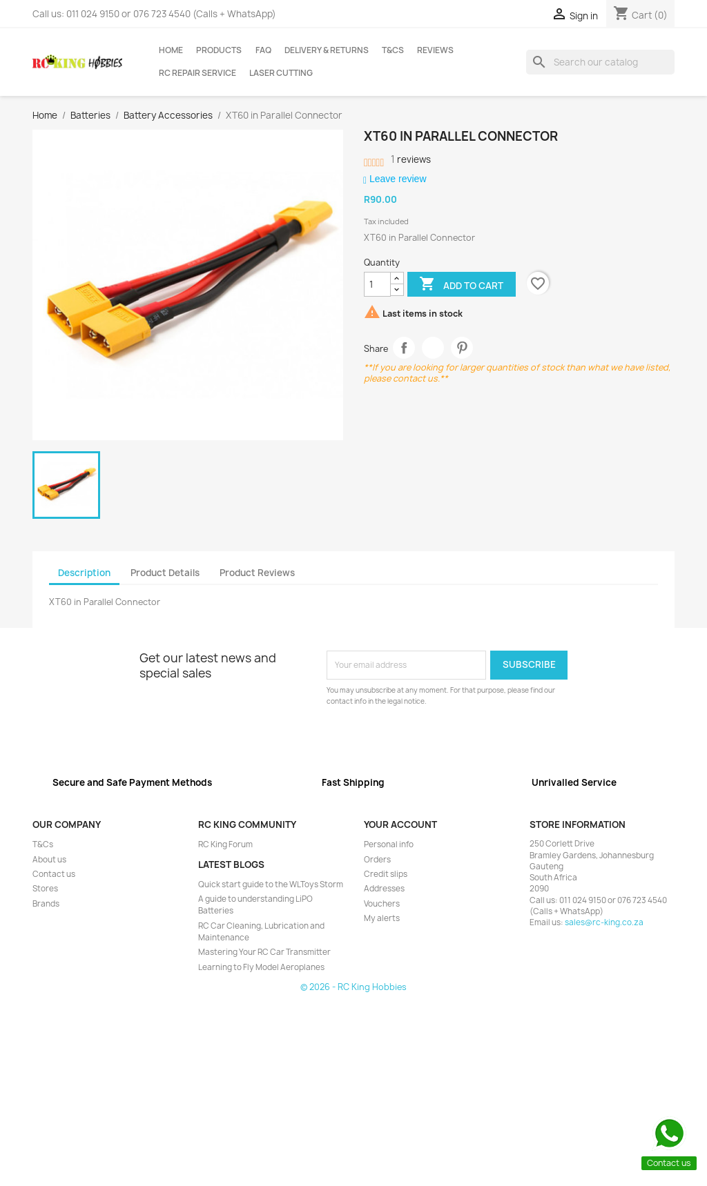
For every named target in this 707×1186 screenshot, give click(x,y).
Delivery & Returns (326, 50)
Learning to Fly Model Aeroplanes (261, 967)
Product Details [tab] (165, 572)
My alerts (382, 918)
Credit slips (385, 874)
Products (219, 50)
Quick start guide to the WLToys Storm (270, 884)
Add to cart (461, 285)
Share (404, 348)
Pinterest (462, 348)
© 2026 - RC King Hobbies (353, 987)
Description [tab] (84, 572)
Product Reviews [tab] (257, 572)
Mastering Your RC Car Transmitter (264, 952)
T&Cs (393, 50)
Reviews (435, 50)
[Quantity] (377, 284)
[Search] (600, 62)
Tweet (433, 348)
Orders (377, 859)
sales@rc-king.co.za (604, 922)
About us (49, 859)
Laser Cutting (281, 73)
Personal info (389, 844)
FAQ (263, 50)
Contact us (53, 874)
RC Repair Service (197, 73)
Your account (400, 824)
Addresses (384, 888)
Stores (45, 888)
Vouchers (382, 903)
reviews (411, 159)
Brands (45, 903)
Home (171, 50)
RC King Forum (225, 844)
